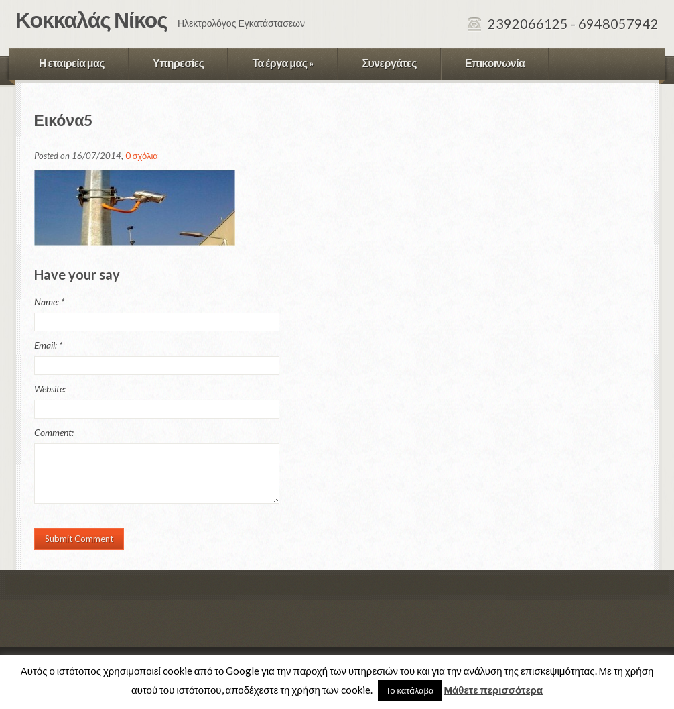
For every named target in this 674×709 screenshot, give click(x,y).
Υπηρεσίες (178, 62)
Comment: (54, 432)
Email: (48, 345)
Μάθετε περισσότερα (493, 690)
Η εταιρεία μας (72, 62)
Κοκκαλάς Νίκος (91, 19)
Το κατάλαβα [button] (410, 690)
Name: (49, 301)
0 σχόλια (141, 155)
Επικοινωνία (495, 62)
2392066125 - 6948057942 (573, 23)
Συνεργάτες (389, 62)
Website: (50, 388)
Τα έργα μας (283, 62)
